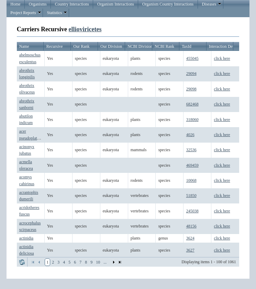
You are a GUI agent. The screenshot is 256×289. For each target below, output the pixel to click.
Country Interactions (72, 4)
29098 (191, 89)
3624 (190, 238)
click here (222, 58)
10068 (191, 180)
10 (98, 262)
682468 (192, 104)
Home (15, 4)
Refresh (22, 262)
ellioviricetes (85, 29)
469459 (192, 165)
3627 (190, 250)
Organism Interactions (115, 4)
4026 (190, 134)
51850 (191, 195)
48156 (191, 226)
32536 (191, 149)
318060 (192, 119)
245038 (192, 211)
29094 (191, 73)
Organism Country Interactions (167, 4)
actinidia (26, 238)
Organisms (38, 4)
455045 (192, 58)
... (105, 262)
